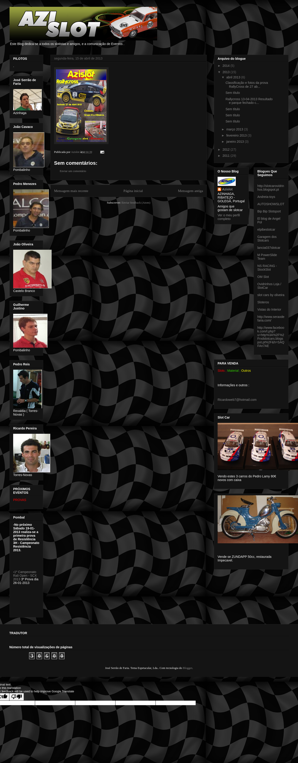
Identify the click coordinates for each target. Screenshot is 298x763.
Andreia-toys (266, 197)
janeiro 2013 (235, 141)
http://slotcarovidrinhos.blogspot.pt (270, 187)
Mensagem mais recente (71, 191)
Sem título (233, 93)
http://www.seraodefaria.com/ (270, 318)
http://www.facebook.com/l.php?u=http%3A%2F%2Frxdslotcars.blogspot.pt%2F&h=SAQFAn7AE (270, 337)
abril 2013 (233, 77)
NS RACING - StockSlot (267, 267)
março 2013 (235, 129)
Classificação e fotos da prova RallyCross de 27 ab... (247, 84)
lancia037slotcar (268, 247)
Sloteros (263, 302)
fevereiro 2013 (236, 135)
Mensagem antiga (190, 191)
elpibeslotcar (266, 229)
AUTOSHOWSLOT (270, 204)
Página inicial (133, 191)
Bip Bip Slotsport (269, 211)
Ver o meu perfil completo (229, 217)
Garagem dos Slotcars (267, 238)
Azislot (227, 189)
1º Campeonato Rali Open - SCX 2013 (25, 575)
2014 (227, 65)
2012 (227, 149)
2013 (227, 72)
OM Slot (263, 277)
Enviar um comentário (73, 171)
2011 (227, 155)
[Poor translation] (16, 697)
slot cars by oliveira (270, 295)
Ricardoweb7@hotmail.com (237, 399)
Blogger (187, 668)
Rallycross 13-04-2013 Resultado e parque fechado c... (249, 101)
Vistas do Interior (269, 309)
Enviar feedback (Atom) (136, 202)
